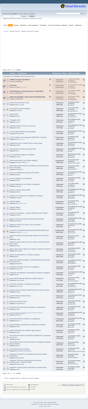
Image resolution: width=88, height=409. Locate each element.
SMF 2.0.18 (37, 402)
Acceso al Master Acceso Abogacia (20, 178)
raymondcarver (20, 364)
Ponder (18, 292)
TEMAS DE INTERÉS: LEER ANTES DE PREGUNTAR (27, 97)
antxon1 (72, 292)
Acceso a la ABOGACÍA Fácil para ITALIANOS (24, 173)
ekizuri (18, 116)
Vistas (64, 73)
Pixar (71, 175)
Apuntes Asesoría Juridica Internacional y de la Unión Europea (29, 290)
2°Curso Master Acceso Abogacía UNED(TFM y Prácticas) (28, 137)
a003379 (18, 315)
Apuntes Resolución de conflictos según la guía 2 (25, 330)
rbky (17, 256)
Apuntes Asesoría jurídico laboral (19, 296)
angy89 (72, 257)
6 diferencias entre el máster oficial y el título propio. (26, 143)
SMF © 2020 (43, 402)
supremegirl (73, 116)
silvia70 (72, 321)
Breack (18, 245)
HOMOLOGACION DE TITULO (19, 103)
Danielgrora (73, 93)
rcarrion (18, 127)
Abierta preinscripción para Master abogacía (23, 160)
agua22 (18, 174)
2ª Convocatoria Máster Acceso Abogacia (22, 131)
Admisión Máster (14, 201)
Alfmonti (18, 192)
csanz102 (18, 232)
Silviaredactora (20, 133)
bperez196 (73, 304)
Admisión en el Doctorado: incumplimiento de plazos (26, 196)
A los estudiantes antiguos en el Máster (21, 155)
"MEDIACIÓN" (14, 114)
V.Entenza (72, 233)
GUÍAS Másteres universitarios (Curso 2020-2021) (26, 91)
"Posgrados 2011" (15, 120)
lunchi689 (72, 345)
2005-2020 (43, 404)
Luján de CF (19, 268)
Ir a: (59, 385)
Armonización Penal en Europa (19, 349)
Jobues (72, 269)
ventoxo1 (18, 156)
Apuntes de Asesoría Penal (18, 301)
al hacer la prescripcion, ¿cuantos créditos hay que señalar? (28, 213)
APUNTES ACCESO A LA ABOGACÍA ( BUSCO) (25, 284)
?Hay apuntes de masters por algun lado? (22, 149)
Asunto (13, 73)
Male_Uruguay (20, 104)
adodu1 (18, 145)
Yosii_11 (18, 139)
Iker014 (18, 180)
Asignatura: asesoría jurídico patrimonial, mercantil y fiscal (28, 367)
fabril (17, 320)
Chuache (18, 209)
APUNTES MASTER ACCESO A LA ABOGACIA (24, 319)
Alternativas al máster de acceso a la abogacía (24, 267)
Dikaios (72, 134)
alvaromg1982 (20, 358)
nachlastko (19, 110)
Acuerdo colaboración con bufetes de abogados (24, 184)
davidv (18, 309)
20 (25, 87)
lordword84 (19, 251)
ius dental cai (73, 204)
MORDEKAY (19, 81)
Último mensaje (73, 73)
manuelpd (19, 197)
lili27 (71, 209)
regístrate (32, 13)
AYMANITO (19, 263)
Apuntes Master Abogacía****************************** (26, 313)
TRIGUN (72, 145)
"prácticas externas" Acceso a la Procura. (22, 126)
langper (72, 181)
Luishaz (18, 239)
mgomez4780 (73, 111)
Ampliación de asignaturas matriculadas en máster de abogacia (29, 273)
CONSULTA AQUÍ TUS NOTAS (19, 80)
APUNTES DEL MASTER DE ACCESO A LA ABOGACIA (27, 307)
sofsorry (72, 105)
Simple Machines (51, 402)
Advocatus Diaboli (21, 162)
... (12, 70)
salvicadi (18, 186)
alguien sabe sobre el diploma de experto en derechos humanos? (30, 249)
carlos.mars (19, 286)
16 (14, 70)
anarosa (18, 215)
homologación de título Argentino (19, 108)
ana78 (17, 369)
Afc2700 (72, 198)
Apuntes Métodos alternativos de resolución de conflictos (27, 325)
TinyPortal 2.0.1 (35, 404)
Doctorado (13, 85)
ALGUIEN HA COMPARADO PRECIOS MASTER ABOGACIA (29, 230)
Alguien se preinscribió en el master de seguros (24, 255)
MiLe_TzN (19, 203)
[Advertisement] (44, 51)
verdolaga (72, 88)
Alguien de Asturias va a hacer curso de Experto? (25, 224)
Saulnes (72, 298)
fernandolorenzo (20, 303)
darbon (18, 345)
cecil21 (72, 309)
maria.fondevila (20, 280)
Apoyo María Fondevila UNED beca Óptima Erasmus (26, 278)
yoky (17, 151)
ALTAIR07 (18, 220)
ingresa (25, 13)
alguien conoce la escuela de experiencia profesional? (26, 219)
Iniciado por (22, 73)
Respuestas (57, 73)
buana (17, 226)
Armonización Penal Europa (23, 351)
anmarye (72, 140)
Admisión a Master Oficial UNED (19, 190)
